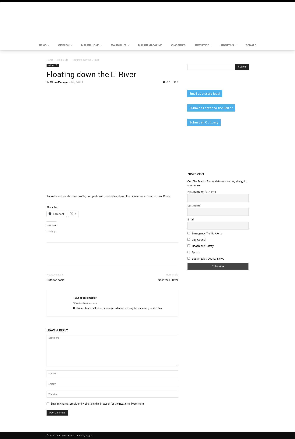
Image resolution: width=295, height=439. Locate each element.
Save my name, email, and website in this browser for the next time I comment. (98, 403)
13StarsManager (59, 82)
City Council (196, 239)
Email (190, 219)
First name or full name (201, 191)
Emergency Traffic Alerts (204, 233)
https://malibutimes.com (85, 303)
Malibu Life (62, 59)
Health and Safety (200, 246)
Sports (193, 252)
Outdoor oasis (55, 280)
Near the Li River (168, 280)
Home (50, 59)
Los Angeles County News (205, 258)
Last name (193, 205)
